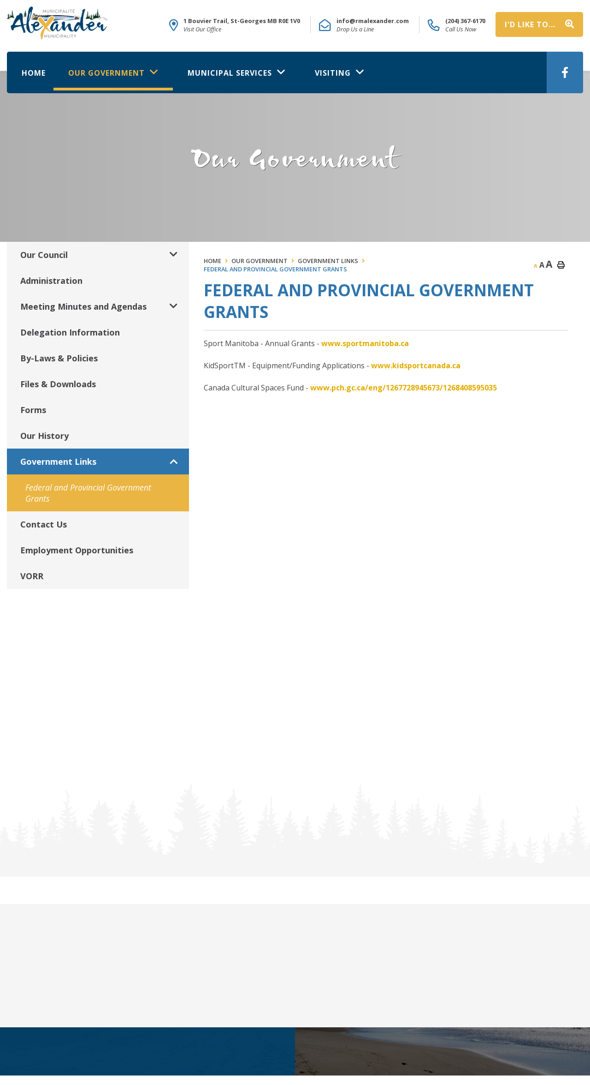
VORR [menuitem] (31, 575)
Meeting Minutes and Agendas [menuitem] (83, 306)
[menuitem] (33, 71)
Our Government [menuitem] (107, 73)
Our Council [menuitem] (44, 254)
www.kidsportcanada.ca (415, 365)
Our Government (259, 261)
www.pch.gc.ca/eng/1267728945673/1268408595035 (403, 388)
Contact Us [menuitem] (43, 524)
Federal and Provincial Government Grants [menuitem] (88, 493)
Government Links (328, 261)
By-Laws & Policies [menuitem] (59, 358)
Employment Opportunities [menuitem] (76, 550)
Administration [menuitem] (51, 280)
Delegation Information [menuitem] (70, 332)
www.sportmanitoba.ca (365, 343)
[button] (173, 254)
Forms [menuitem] (33, 409)
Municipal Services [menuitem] (231, 73)
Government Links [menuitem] (58, 461)
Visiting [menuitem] (334, 73)
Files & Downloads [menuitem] (58, 384)
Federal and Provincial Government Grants (275, 269)
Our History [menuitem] (44, 435)
